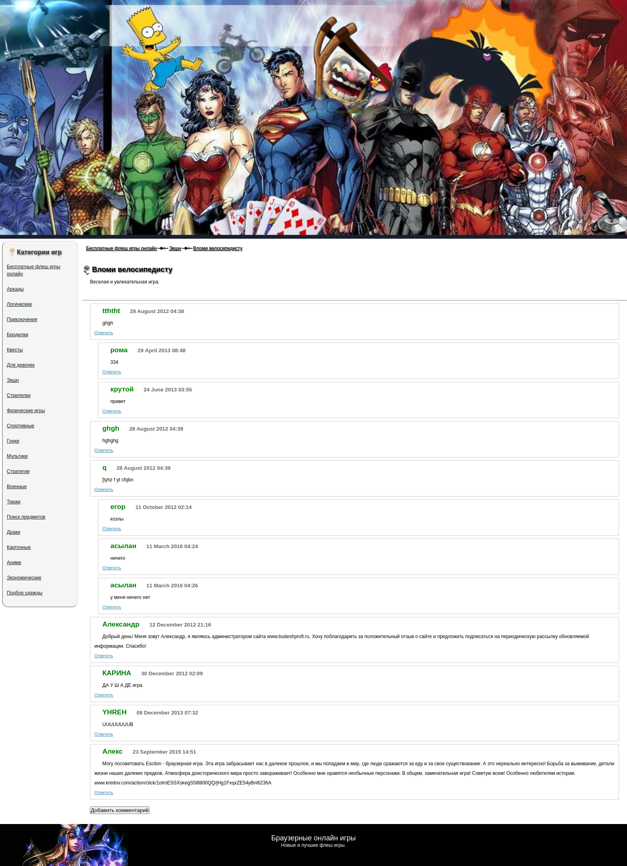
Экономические (24, 578)
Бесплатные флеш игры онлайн (121, 248)
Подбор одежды (24, 593)
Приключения (22, 319)
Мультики (17, 456)
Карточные (19, 547)
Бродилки (17, 334)
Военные (17, 486)
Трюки (13, 502)
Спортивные (20, 426)
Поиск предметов (26, 517)
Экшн (175, 248)
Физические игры (26, 410)
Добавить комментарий (120, 810)
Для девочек (20, 365)
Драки (13, 532)
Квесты (15, 350)
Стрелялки (19, 395)
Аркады (15, 289)
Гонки (13, 441)
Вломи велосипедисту (217, 248)
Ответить (103, 332)
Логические (19, 304)
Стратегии (18, 471)
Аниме (14, 562)
